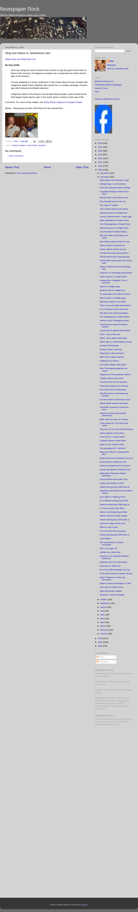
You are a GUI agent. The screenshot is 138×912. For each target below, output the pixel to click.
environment (32, 145)
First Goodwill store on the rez (112, 201)
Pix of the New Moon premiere (113, 531)
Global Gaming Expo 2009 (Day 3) (114, 504)
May (102, 618)
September (105, 603)
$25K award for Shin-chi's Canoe (114, 419)
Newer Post (12, 167)
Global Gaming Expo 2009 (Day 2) (114, 520)
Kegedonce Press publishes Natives (115, 374)
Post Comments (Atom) (27, 173)
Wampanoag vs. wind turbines (113, 184)
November (105, 177)
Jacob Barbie (105, 538)
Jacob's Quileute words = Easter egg (115, 217)
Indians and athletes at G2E (112, 483)
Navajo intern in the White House (114, 198)
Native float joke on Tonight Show (114, 228)
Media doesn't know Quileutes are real (116, 458)
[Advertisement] (113, 748)
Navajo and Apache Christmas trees (115, 469)
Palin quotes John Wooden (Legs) (114, 180)
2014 (100, 151)
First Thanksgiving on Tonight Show (115, 224)
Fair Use (98, 701)
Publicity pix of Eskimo (109, 361)
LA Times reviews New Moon (112, 508)
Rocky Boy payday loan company (114, 386)
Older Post (82, 167)
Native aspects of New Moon (112, 433)
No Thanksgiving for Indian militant (115, 317)
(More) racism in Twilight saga (112, 298)
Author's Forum (101, 88)
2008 (100, 638)
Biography (111, 65)
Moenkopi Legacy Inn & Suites (113, 302)
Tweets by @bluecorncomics (107, 99)
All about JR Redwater (109, 346)
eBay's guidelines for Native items (114, 220)
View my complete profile (118, 69)
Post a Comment (16, 156)
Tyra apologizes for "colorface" (113, 448)
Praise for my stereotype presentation (116, 273)
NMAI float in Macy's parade (112, 357)
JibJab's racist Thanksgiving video (114, 320)
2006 (100, 646)
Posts (100, 657)
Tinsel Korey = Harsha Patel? (112, 437)
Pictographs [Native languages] (108, 85)
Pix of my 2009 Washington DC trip (115, 570)
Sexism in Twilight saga (110, 286)
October (104, 599)
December (105, 173)
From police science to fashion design (116, 573)
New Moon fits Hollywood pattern (114, 313)
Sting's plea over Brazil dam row (20, 59)
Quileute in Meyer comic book (112, 523)
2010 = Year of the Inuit (110, 334)
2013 (100, 154)
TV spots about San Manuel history (115, 294)
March (103, 626)
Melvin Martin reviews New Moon (114, 403)
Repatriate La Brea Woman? (112, 353)
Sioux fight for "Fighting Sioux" (113, 497)
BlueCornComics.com (104, 81)
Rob (16, 141)
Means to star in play (109, 527)
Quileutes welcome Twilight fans (113, 213)
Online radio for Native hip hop (113, 249)
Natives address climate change (113, 516)
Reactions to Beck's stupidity (112, 595)
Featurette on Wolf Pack (110, 566)
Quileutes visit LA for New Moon (113, 562)
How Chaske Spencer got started (114, 209)
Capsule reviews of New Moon (113, 441)
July (102, 611)
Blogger (84, 905)
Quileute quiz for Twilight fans (112, 290)
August (103, 607)
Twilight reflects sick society (111, 378)
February (104, 630)
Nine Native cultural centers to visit (115, 242)
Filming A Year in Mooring (111, 349)
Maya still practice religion (111, 591)
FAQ (97, 92)
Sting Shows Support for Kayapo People (63, 102)
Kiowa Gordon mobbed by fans (113, 462)
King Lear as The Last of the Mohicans (116, 429)
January (104, 634)
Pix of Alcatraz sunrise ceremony (114, 309)
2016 (100, 143)
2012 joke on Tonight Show (111, 587)
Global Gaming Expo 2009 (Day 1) (114, 535)
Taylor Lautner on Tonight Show (113, 277)
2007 (100, 642)
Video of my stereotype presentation (115, 305)
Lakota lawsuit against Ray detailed (115, 330)
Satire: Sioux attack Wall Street (113, 338)
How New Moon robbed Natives (113, 232)
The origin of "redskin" (109, 205)
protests (42, 145)
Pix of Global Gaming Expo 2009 (114, 501)
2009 (100, 170)
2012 (100, 158)
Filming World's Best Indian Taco (114, 479)
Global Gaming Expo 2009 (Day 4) (114, 487)
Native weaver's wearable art (112, 245)
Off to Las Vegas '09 (108, 548)
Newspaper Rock (19, 9)
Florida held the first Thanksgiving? (115, 257)
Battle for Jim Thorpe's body (112, 444)
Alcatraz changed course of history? (115, 466)
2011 (100, 162)
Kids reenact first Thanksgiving (113, 390)
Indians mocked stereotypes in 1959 (115, 583)
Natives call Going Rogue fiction (113, 512)
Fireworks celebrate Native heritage (115, 188)
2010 (100, 166)
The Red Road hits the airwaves (113, 382)
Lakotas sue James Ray (110, 552)
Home (47, 167)
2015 (100, 147)
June (102, 615)
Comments (102, 662)
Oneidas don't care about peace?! (114, 253)
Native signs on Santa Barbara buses (116, 342)
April (102, 622)
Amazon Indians (19, 145)
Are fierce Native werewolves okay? (115, 399)
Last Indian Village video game (113, 365)
